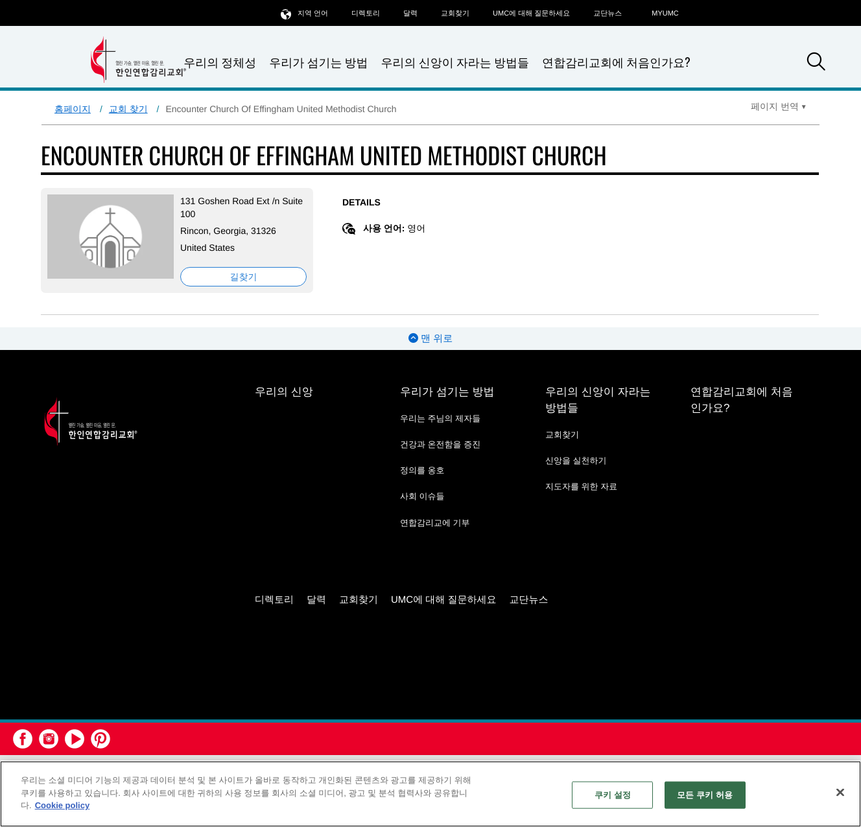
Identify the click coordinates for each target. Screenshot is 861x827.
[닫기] (840, 792)
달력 (410, 13)
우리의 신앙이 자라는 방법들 (455, 63)
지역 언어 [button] (304, 13)
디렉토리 (365, 13)
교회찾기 (455, 13)
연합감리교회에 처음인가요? (616, 62)
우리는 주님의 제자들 (440, 418)
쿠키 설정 (613, 795)
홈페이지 (72, 109)
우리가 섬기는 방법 (318, 63)
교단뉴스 (607, 13)
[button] (816, 63)
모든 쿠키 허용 (705, 795)
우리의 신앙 (284, 392)
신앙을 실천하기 (576, 460)
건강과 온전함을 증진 (440, 444)
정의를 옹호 (422, 470)
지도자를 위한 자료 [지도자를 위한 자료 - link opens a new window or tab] (581, 486)
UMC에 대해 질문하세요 (531, 13)
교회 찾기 (128, 109)
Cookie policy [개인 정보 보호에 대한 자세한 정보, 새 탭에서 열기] (62, 805)
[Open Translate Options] (779, 106)
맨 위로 (430, 338)
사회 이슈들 (422, 496)
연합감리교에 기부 (435, 523)
